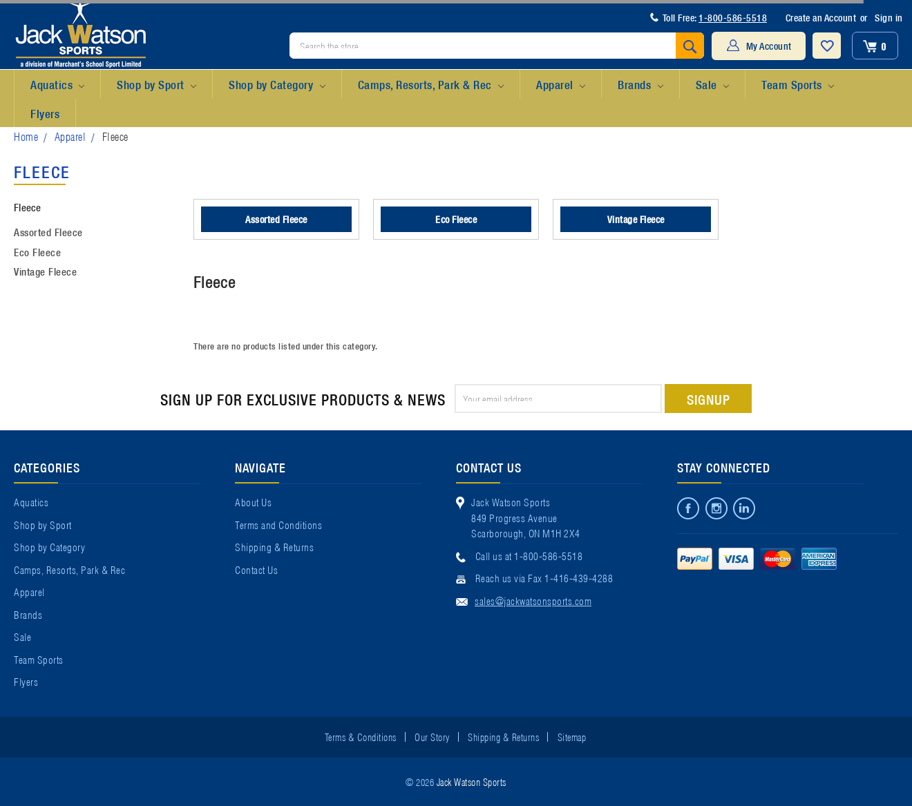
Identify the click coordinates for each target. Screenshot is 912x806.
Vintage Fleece (45, 271)
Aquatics (57, 85)
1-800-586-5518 (733, 17)
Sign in (889, 17)
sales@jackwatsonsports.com (533, 600)
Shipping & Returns (274, 546)
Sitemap (572, 736)
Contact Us (256, 569)
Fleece (115, 136)
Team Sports (797, 85)
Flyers (44, 113)
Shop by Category (277, 85)
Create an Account (821, 17)
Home (26, 136)
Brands (640, 85)
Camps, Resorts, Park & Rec (431, 85)
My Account (769, 45)
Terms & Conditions (361, 736)
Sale (712, 85)
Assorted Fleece (48, 231)
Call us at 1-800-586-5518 (529, 555)
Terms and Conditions (278, 524)
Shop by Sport (156, 85)
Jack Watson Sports (471, 781)
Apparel (560, 85)
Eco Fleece (37, 251)
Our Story (432, 736)
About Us (253, 501)
